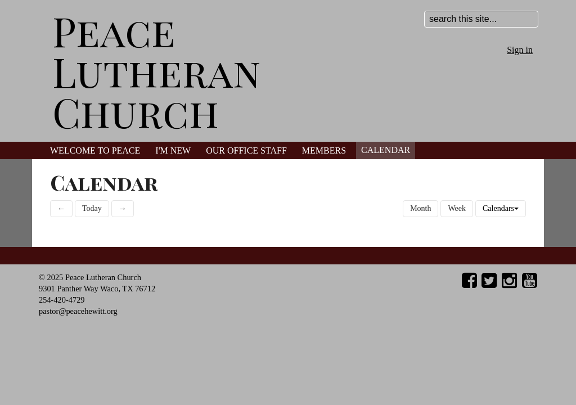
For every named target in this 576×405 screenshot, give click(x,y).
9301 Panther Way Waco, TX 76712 (97, 288)
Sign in (520, 50)
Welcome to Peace (95, 150)
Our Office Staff (246, 150)
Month (420, 208)
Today (92, 208)
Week (457, 208)
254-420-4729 (62, 299)
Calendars (501, 208)
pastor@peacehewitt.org (78, 311)
